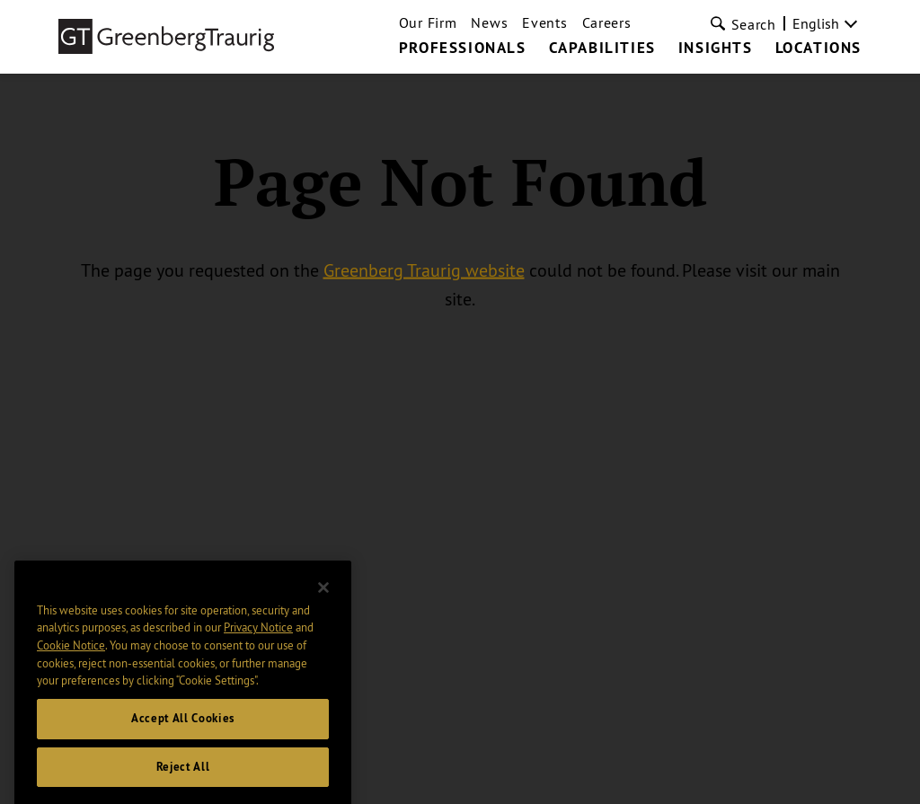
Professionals (462, 48)
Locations (818, 48)
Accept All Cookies (182, 732)
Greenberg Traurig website (424, 270)
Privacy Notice (258, 642)
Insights (715, 48)
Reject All (183, 781)
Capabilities (602, 48)
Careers (607, 22)
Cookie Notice (71, 659)
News (489, 22)
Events (544, 22)
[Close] (323, 601)
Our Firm (428, 22)
